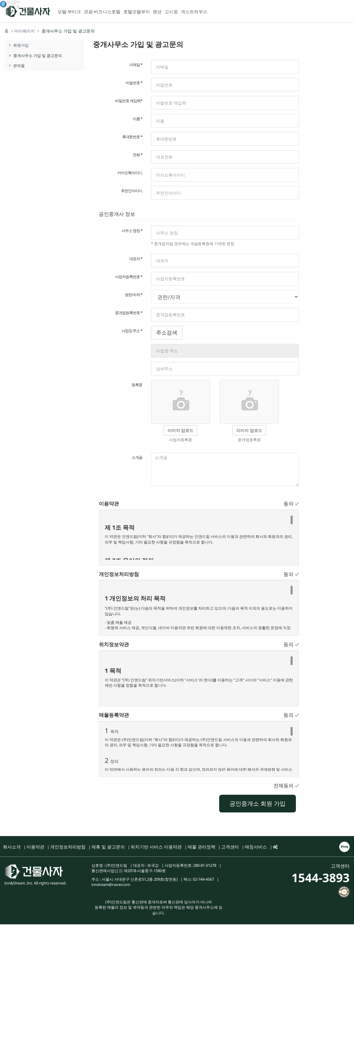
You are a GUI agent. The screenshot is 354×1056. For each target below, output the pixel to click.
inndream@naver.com (110, 884)
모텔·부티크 (69, 11)
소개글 (137, 457)
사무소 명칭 (132, 230)
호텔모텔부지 (136, 11)
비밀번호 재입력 (128, 100)
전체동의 (286, 786)
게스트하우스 (194, 11)
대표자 (135, 258)
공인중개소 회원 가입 (258, 803)
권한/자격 (133, 294)
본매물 (16, 65)
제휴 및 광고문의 (108, 847)
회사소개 (12, 847)
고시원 (171, 11)
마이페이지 (24, 31)
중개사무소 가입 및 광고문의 (34, 55)
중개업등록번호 (128, 312)
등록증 (137, 384)
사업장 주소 (132, 330)
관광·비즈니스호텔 (102, 11)
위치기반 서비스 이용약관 (156, 847)
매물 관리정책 (201, 847)
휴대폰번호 (132, 136)
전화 (137, 154)
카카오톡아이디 (129, 172)
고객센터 (230, 847)
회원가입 (21, 45)
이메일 (135, 64)
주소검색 (166, 332)
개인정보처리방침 (68, 847)
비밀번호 (134, 82)
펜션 (157, 11)
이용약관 (35, 847)
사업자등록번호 (128, 276)
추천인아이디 (131, 190)
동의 (291, 504)
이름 (137, 118)
